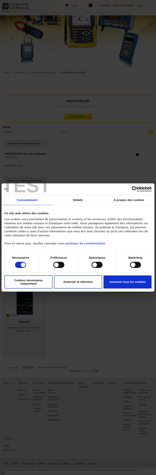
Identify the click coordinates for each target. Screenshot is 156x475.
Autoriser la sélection (78, 282)
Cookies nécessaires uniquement (28, 282)
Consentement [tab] (27, 200)
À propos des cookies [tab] (129, 200)
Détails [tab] (78, 200)
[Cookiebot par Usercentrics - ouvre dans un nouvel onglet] (135, 189)
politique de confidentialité (85, 243)
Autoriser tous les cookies (127, 282)
